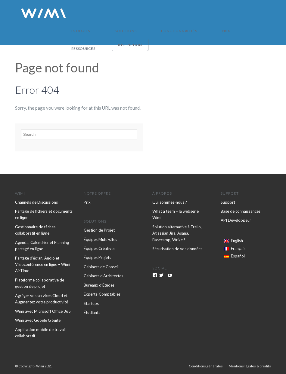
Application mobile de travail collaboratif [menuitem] (40, 332)
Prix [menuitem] (190, 13)
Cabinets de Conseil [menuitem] (101, 266)
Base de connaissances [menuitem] (240, 211)
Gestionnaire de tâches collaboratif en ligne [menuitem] (35, 230)
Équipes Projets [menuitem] (97, 257)
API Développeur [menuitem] (236, 220)
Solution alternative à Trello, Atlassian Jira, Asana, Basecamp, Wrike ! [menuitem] (177, 233)
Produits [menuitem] (102, 13)
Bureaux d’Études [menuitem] (99, 285)
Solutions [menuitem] (128, 13)
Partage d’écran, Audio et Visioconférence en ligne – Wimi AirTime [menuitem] (42, 264)
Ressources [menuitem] (212, 13)
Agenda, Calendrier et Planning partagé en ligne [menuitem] (42, 245)
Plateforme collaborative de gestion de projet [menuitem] (39, 283)
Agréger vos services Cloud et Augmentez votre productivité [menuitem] (41, 298)
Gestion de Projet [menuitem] (99, 230)
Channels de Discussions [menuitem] (36, 202)
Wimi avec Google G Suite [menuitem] (38, 320)
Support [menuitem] (228, 202)
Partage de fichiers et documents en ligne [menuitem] (44, 214)
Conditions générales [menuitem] (206, 366)
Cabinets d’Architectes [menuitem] (103, 275)
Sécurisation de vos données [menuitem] (177, 248)
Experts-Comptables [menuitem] (102, 294)
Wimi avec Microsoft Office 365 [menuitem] (43, 311)
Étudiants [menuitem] (92, 312)
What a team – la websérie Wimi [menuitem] (175, 214)
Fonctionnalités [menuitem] (163, 13)
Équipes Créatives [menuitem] (99, 248)
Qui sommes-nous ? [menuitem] (169, 202)
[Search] (79, 134)
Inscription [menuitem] (249, 13)
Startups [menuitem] (91, 303)
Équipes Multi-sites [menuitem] (100, 239)
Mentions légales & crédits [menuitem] (250, 366)
